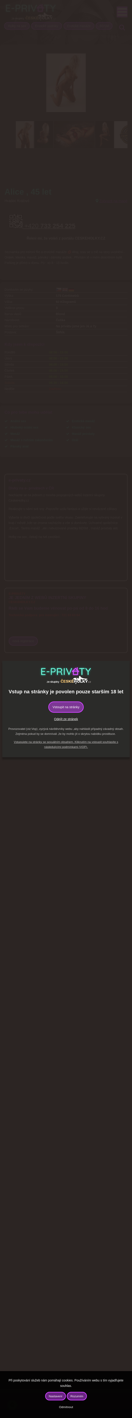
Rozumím (76, 1396)
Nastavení (55, 1396)
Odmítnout (66, 1407)
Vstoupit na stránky (66, 707)
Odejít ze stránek (66, 719)
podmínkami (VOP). (75, 747)
